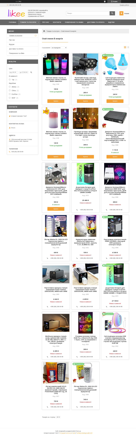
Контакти (57, 22)
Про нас (45, 22)
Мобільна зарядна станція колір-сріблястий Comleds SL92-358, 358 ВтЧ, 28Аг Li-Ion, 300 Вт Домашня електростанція (55, 339)
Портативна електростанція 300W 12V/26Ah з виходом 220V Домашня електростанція (115, 242)
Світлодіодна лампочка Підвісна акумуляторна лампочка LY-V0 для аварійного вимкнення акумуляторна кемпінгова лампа (115, 82)
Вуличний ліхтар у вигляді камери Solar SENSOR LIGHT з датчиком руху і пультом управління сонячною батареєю (85, 81)
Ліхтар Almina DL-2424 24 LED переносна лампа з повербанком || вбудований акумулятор (56, 242)
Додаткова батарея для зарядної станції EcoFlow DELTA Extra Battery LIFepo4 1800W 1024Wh (85, 189)
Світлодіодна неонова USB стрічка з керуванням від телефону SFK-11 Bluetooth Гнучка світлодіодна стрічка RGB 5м (115, 339)
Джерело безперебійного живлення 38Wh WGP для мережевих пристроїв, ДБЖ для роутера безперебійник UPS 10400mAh (115, 190)
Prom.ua (78, 431)
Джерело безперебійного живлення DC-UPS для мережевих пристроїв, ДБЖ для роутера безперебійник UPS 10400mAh (56, 190)
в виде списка (128, 47)
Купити (56, 101)
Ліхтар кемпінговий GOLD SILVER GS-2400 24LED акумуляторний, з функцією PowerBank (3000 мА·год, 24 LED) (56, 390)
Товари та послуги (28, 22)
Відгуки (111, 22)
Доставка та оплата (95, 22)
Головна (12, 22)
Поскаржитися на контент (67, 433)
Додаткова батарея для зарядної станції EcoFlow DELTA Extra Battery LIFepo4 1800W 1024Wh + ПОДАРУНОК (115, 290)
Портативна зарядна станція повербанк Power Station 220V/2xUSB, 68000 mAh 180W (55, 289)
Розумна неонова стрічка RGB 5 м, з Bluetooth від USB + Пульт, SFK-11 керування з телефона (85, 338)
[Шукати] (112, 13)
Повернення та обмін (74, 22)
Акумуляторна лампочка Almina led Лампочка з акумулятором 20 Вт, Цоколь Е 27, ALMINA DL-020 (85, 242)
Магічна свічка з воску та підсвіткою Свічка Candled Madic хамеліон (55, 79)
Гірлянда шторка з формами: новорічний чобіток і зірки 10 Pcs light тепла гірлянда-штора (85, 134)
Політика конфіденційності (84, 433)
